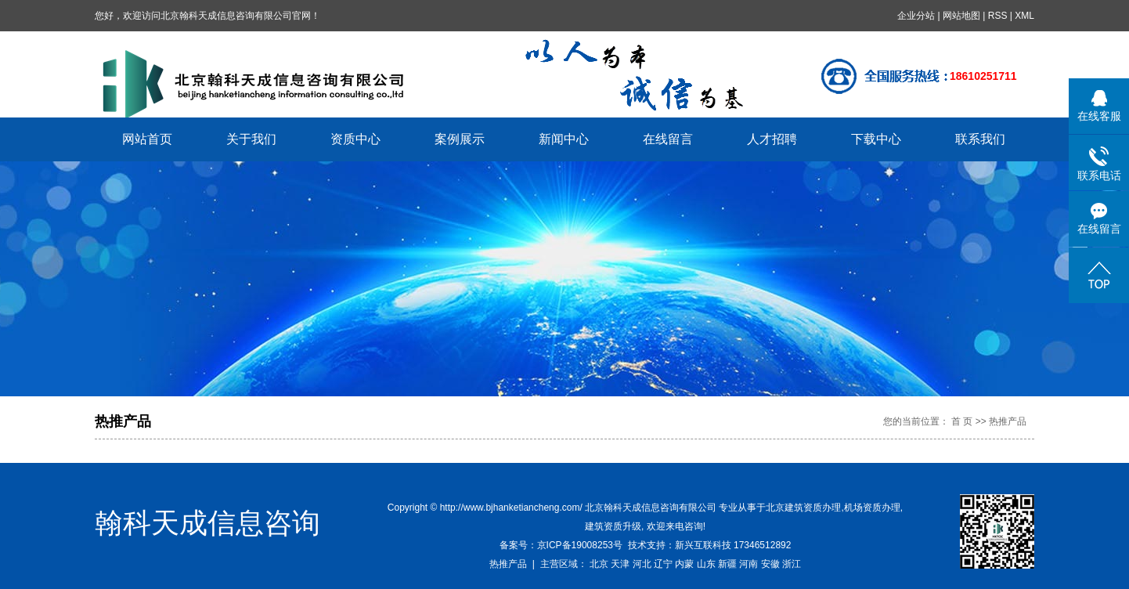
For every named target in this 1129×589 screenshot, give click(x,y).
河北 (642, 563)
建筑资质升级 (613, 526)
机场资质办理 (872, 507)
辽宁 (663, 563)
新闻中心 (564, 139)
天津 (620, 563)
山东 (706, 563)
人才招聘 (772, 139)
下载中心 (876, 139)
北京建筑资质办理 (803, 507)
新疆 (727, 563)
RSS (998, 15)
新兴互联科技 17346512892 (733, 545)
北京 (599, 563)
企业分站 (916, 15)
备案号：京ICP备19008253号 (561, 545)
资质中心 (355, 139)
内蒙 (684, 563)
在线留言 (668, 139)
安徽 (770, 563)
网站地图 (961, 15)
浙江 (791, 563)
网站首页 (147, 139)
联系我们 (980, 139)
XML (1024, 15)
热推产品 (508, 563)
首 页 (961, 421)
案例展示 (460, 139)
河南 (748, 563)
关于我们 (251, 139)
